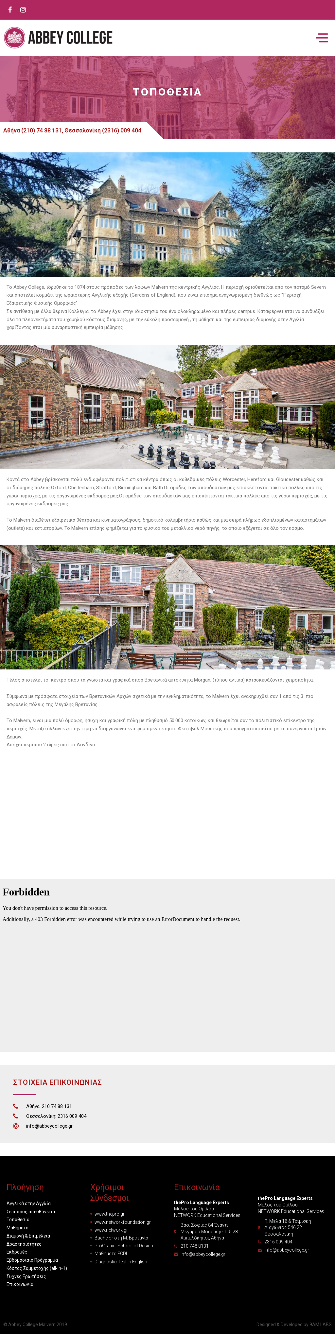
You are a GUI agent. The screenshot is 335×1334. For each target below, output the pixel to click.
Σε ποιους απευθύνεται (31, 1211)
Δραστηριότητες (24, 1244)
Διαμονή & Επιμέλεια (28, 1236)
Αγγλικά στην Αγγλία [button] (29, 1203)
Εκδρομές (17, 1252)
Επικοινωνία (20, 1284)
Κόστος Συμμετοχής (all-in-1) (37, 1268)
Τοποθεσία (18, 1219)
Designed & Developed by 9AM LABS (294, 1324)
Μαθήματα (17, 1227)
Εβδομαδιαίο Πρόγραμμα (32, 1260)
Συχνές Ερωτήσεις (26, 1276)
